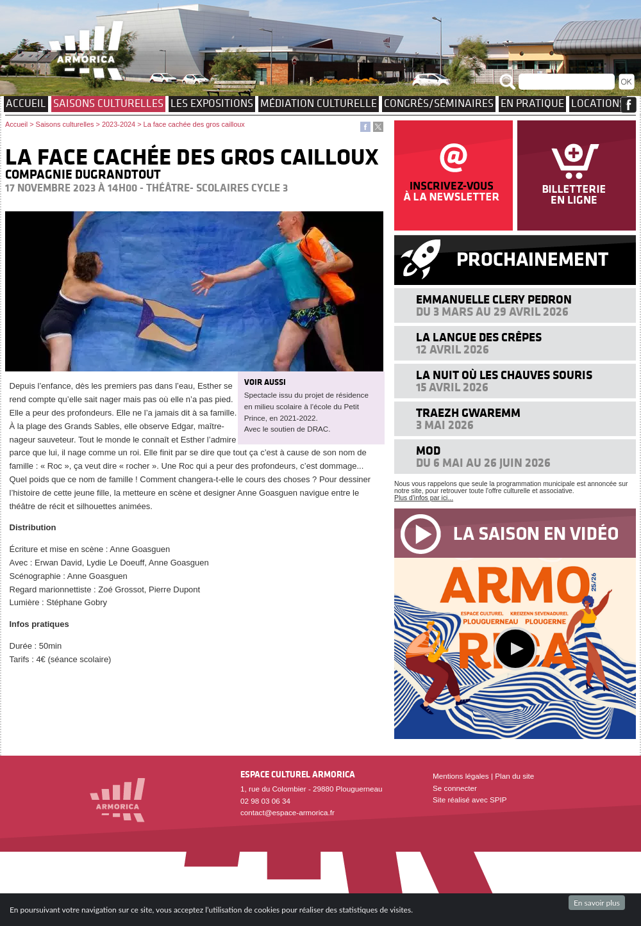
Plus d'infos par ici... (423, 497)
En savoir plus (597, 902)
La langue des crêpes (479, 337)
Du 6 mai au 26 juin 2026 (483, 463)
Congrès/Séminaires (439, 103)
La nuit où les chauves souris (504, 375)
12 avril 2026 (452, 349)
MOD (428, 450)
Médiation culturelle (318, 103)
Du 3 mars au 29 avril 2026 (492, 311)
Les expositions (212, 103)
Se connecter (455, 788)
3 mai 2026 (445, 425)
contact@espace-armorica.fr (287, 812)
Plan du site (514, 776)
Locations (598, 103)
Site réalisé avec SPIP (470, 799)
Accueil (26, 103)
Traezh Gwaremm (468, 413)
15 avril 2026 (452, 387)
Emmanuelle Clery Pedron (494, 299)
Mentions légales (461, 776)
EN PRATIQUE (532, 103)
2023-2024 (118, 124)
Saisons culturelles (108, 103)
